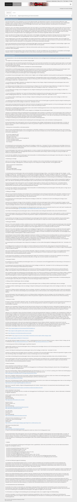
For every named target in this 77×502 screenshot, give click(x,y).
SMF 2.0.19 (6, 499)
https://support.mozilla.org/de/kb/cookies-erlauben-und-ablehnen (21, 330)
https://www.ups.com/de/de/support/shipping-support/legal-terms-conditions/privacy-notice (23, 422)
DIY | (62, 1)
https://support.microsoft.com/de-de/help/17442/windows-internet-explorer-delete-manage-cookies (31, 335)
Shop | (59, 1)
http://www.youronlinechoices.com (42, 341)
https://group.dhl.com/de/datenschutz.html (13, 408)
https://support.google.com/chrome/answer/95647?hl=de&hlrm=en (22, 328)
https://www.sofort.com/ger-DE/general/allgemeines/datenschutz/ (18, 382)
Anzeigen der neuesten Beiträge (66, 8)
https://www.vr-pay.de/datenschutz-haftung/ (13, 378)
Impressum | (49, 1)
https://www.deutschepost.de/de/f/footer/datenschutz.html (16, 407)
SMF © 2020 (10, 499)
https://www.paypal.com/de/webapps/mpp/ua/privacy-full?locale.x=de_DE (33, 208)
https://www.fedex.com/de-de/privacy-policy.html (14, 428)
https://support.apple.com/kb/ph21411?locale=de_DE (18, 338)
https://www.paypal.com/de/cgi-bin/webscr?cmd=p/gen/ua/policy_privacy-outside (21, 373)
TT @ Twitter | (66, 1)
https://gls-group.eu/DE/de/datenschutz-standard (14, 399)
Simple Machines (14, 499)
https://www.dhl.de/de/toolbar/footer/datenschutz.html (16, 415)
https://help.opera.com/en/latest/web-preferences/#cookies (19, 333)
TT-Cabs (70, 1)
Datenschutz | (55, 1)
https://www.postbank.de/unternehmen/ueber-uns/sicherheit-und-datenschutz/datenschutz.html (24, 387)
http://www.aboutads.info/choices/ (21, 341)
